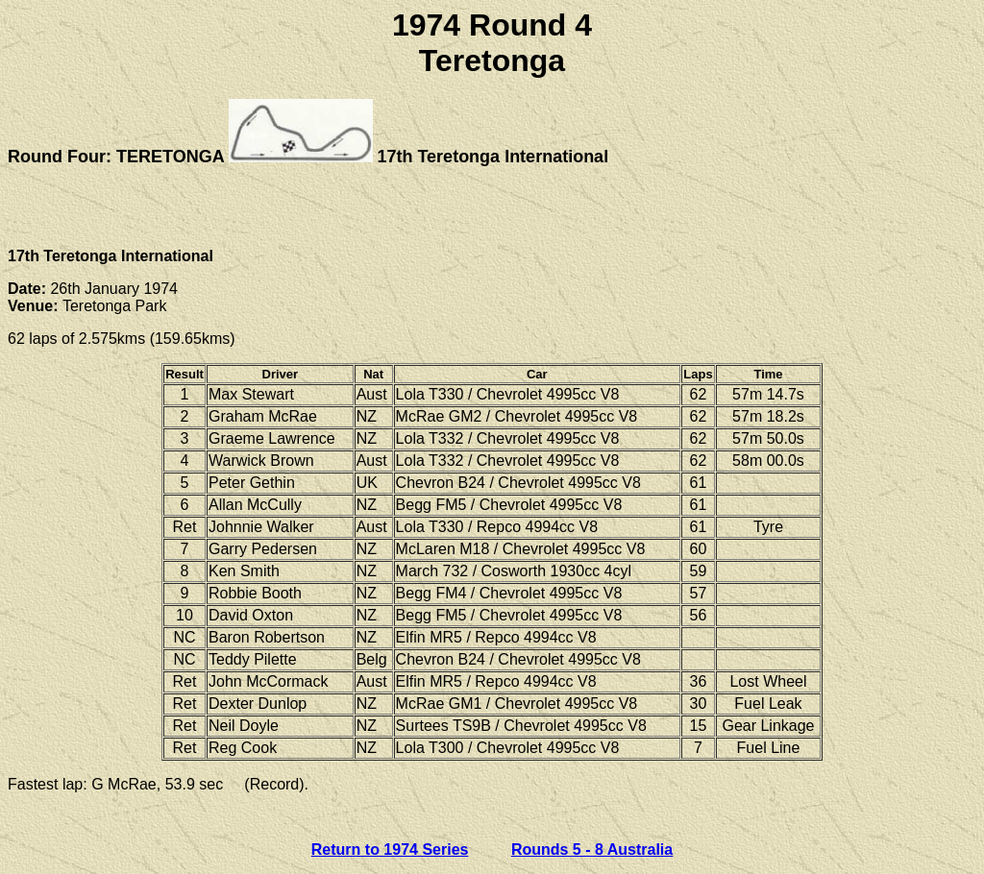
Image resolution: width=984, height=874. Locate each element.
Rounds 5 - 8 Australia (592, 849)
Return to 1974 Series (390, 849)
